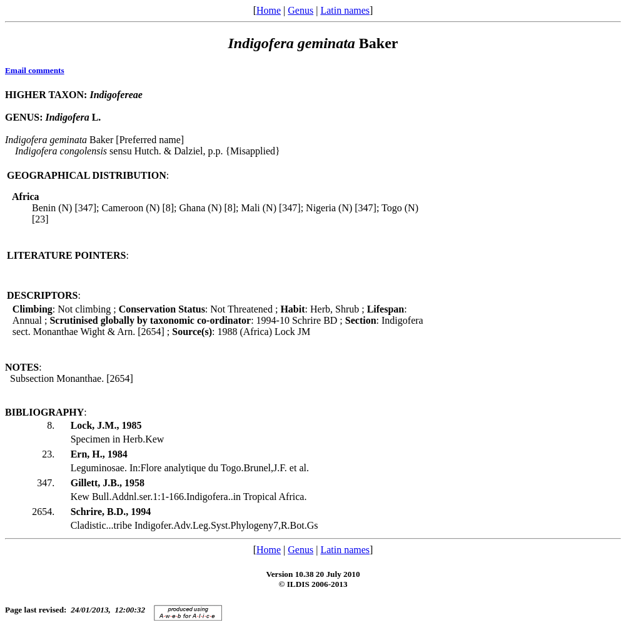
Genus (300, 10)
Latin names (345, 10)
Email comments (34, 70)
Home (268, 10)
